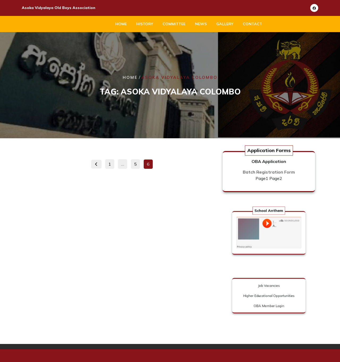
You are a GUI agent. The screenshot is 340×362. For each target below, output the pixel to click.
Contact (252, 23)
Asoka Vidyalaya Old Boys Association (58, 7)
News (201, 23)
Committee (174, 23)
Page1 (262, 178)
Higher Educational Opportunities (268, 296)
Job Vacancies (268, 287)
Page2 (275, 178)
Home (121, 23)
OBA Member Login (269, 303)
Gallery (224, 23)
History (144, 23)
